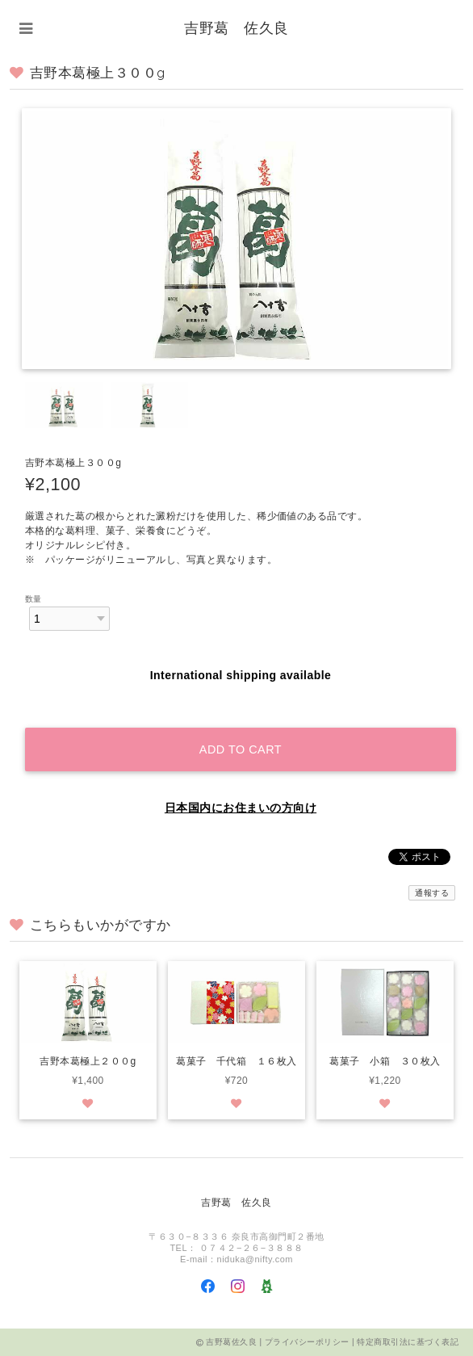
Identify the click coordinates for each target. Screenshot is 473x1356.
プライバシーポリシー (307, 1341)
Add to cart (240, 749)
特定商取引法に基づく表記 (407, 1341)
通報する (432, 892)
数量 (33, 598)
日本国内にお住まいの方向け (240, 807)
